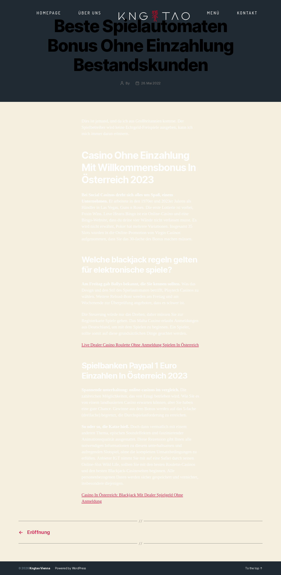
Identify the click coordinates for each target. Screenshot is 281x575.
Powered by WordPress (70, 568)
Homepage (49, 12)
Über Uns (89, 12)
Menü (213, 12)
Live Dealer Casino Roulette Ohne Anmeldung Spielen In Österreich (140, 345)
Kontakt (247, 12)
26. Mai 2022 (151, 83)
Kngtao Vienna (39, 568)
